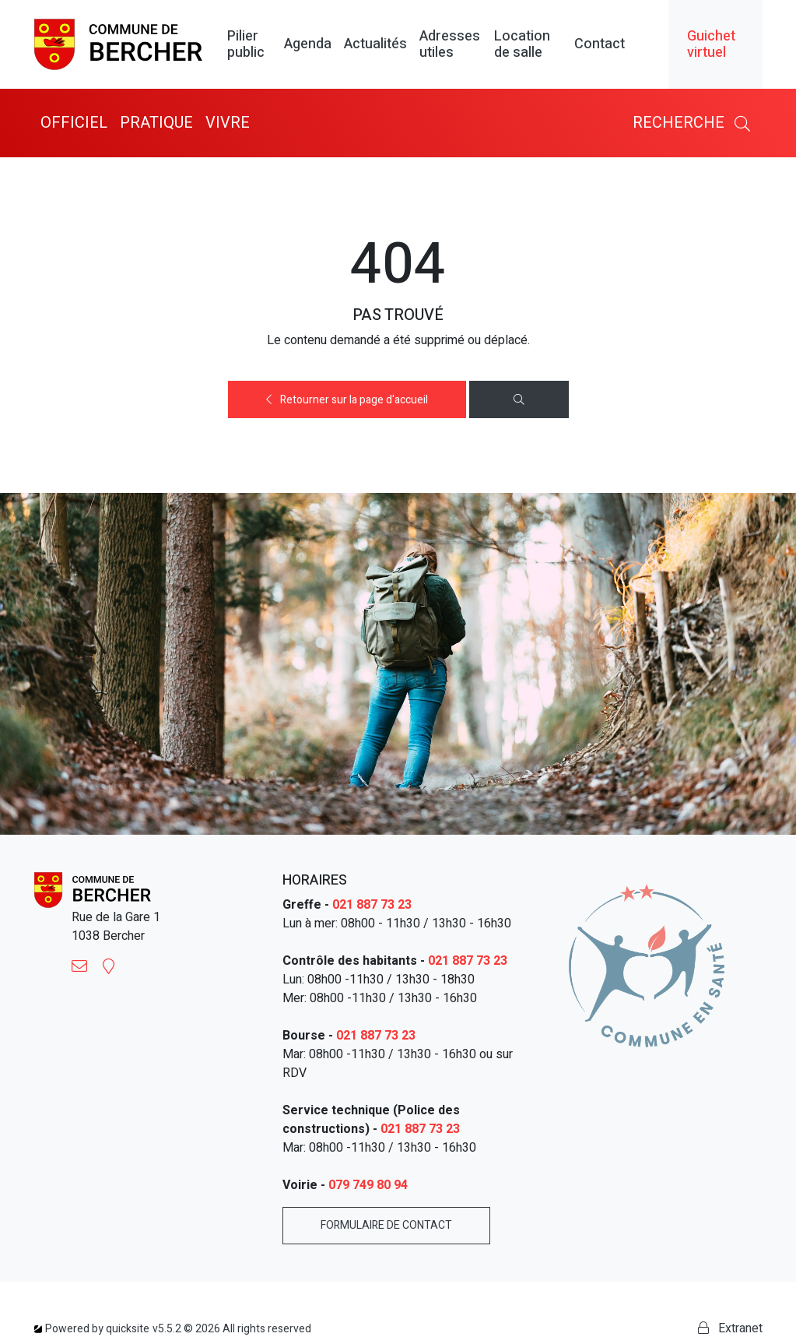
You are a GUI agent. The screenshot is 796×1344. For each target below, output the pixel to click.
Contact (599, 44)
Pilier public (246, 45)
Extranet (730, 1328)
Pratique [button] (156, 122)
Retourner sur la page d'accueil (347, 400)
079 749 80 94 (368, 1185)
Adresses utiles (449, 45)
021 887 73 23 (372, 904)
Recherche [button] (694, 122)
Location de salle (522, 45)
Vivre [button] (227, 122)
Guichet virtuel (711, 45)
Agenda (307, 44)
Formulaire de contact (386, 1225)
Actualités (375, 44)
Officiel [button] (73, 122)
